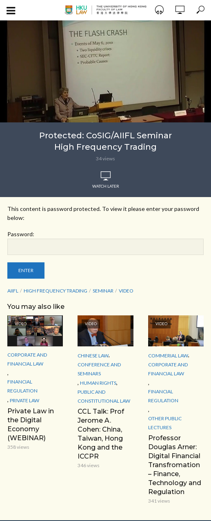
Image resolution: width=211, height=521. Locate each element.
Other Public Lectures (165, 422)
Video (126, 291)
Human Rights (98, 383)
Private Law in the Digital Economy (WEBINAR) (30, 424)
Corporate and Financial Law (27, 359)
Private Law (24, 400)
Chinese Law (93, 356)
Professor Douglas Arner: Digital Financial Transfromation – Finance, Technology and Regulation (174, 465)
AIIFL (12, 291)
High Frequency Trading (55, 291)
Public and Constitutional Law (104, 396)
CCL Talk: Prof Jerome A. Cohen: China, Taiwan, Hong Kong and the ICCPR (101, 434)
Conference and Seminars (99, 369)
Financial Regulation (22, 386)
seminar (103, 291)
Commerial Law (168, 356)
